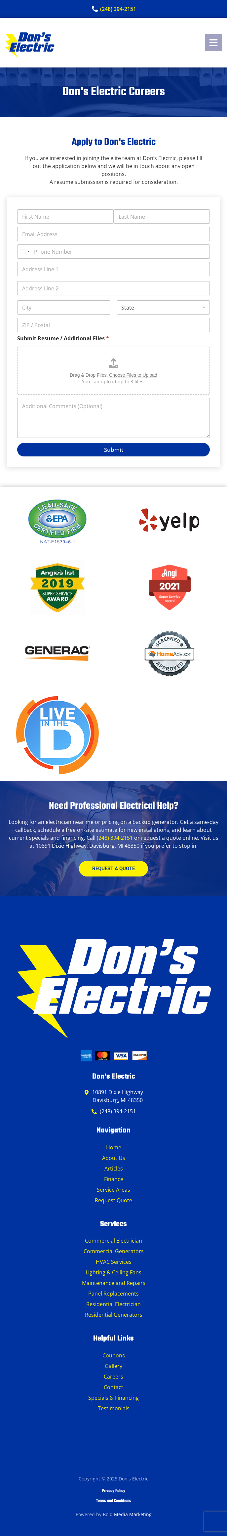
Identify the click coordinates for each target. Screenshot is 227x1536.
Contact (113, 1387)
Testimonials (114, 1408)
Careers (113, 1376)
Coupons (113, 1355)
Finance (113, 1179)
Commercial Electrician (113, 1240)
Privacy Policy (113, 1491)
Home (113, 1147)
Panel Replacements (113, 1293)
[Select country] (24, 251)
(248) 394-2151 (115, 837)
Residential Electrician (113, 1304)
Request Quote (113, 1200)
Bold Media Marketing (127, 1514)
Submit (113, 449)
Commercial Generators (114, 1251)
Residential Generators (113, 1314)
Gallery (113, 1366)
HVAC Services (114, 1261)
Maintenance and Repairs (113, 1283)
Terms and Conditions (113, 1501)
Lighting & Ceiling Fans (113, 1272)
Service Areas (113, 1189)
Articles (113, 1168)
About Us (113, 1158)
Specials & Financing (113, 1397)
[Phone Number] (113, 251)
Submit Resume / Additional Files (63, 338)
